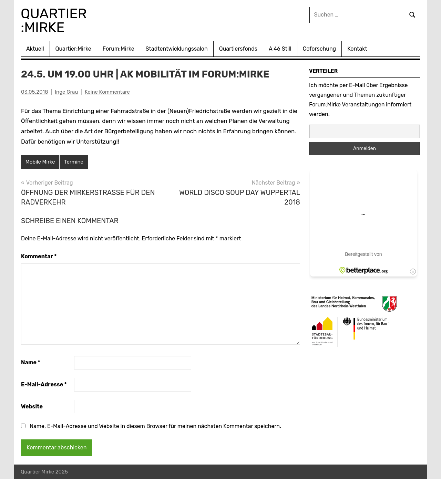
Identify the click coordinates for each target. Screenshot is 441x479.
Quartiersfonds (238, 48)
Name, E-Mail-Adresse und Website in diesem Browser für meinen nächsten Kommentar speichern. (155, 426)
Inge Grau (66, 92)
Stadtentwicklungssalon (177, 48)
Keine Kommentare (107, 92)
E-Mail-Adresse (44, 384)
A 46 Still (280, 48)
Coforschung (319, 48)
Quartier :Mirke (55, 20)
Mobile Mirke (40, 162)
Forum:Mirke (118, 48)
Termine (73, 162)
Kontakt (357, 48)
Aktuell (35, 48)
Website (32, 406)
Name (30, 362)
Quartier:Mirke (73, 48)
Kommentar (39, 256)
